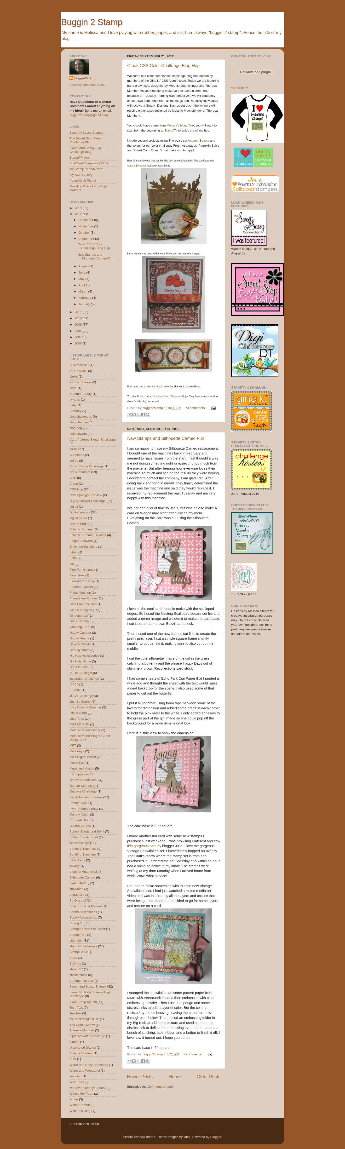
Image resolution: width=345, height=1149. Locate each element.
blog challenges (80, 416)
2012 (79, 214)
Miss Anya (76, 751)
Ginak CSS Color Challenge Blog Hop (163, 65)
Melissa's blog (176, 125)
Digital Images (79, 512)
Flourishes (76, 575)
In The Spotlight (80, 673)
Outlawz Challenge (83, 791)
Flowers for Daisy (81, 581)
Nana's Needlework (83, 780)
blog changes (79, 422)
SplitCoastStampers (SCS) (88, 163)
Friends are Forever (83, 598)
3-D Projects (78, 371)
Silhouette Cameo (82, 877)
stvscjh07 (76, 969)
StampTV (170, 130)
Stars (73, 957)
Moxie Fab (77, 762)
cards (73, 449)
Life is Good (78, 713)
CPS (72, 478)
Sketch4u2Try (79, 883)
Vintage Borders (81, 1053)
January (84, 304)
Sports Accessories (83, 912)
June (82, 272)
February (85, 297)
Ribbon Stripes (80, 825)
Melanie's (161, 396)
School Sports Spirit (83, 837)
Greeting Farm (79, 627)
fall (71, 564)
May (81, 279)
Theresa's (176, 396)
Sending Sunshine (82, 854)
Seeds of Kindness (83, 848)
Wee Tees (76, 1082)
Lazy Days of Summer (85, 707)
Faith (73, 558)
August (83, 266)
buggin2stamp (85, 78)
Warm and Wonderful (84, 1070)
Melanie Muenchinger (84, 730)
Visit (239, 87)
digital (73, 506)
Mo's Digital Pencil (82, 757)
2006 (79, 343)
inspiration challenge (84, 678)
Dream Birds (78, 524)
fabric (73, 552)
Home (175, 1076)
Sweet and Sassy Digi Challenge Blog (85, 150)
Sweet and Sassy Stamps (87, 986)
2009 (79, 324)
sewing (74, 866)
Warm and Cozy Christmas (88, 1065)
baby (72, 405)
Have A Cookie (80, 644)
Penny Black (78, 803)
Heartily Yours (79, 650)
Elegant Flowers (81, 541)
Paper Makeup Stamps (85, 797)
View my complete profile (87, 84)
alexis (73, 376)
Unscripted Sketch (82, 1047)
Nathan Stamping (81, 785)
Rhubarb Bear (79, 820)
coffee (73, 460)
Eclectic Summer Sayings (87, 535)
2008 (79, 331)
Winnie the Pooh (81, 1093)
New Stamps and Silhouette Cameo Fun (165, 438)
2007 (79, 337)
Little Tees (76, 718)
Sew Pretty (77, 860)
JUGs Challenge (81, 696)
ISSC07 (75, 690)
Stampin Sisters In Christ (87, 929)
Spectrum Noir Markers (86, 906)
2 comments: (193, 1054)
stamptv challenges (83, 946)
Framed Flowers (81, 587)
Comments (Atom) (160, 1086)
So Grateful (77, 900)
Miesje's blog (154, 386)
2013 (79, 208)
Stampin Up (77, 934)
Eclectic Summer (81, 529)
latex (187, 1137)
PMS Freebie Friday (83, 808)
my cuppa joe (79, 774)
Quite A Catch (79, 814)
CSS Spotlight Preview (85, 495)
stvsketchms (78, 975)
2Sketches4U (79, 365)
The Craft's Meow (82, 1025)
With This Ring (80, 1111)
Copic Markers (79, 472)
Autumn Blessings (136, 165)
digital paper (78, 518)
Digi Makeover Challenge (87, 501)
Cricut (73, 483)
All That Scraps (80, 382)
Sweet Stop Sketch (83, 1002)
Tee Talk (75, 1013)
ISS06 (73, 684)
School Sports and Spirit (86, 831)
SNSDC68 (76, 894)
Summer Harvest (81, 980)
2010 (79, 318)
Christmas (76, 455)
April (82, 285)
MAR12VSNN (79, 724)
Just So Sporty (80, 701)
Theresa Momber (81, 1030)
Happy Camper (80, 632)
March (83, 291)
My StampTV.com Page (86, 169)
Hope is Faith (79, 667)
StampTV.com (79, 157)
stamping (76, 940)
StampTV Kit (78, 952)
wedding (75, 1076)
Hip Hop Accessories (84, 655)
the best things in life (84, 1019)
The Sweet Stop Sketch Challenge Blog (86, 140)
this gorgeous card (141, 846)
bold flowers (78, 434)
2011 (79, 312)
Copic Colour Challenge (86, 466)
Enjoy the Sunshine (83, 546)
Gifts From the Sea (83, 604)
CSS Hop (76, 489)
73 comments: (196, 408)
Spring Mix (77, 923)
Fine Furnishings (81, 569)
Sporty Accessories (83, 917)
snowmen (76, 889)
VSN (72, 1059)
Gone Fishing (79, 621)
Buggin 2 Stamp (91, 22)
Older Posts (208, 1076)
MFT (72, 745)
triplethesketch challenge (87, 1036)
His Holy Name (80, 661)
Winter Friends (80, 1105)
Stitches (75, 963)
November (86, 226)
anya (72, 388)
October (84, 232)
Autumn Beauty (198, 140)
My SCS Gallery (80, 175)
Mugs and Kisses (81, 768)
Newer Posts (140, 1076)
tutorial (74, 1042)
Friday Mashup (80, 592)
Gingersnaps (78, 615)
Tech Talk (76, 1007)
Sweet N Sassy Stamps (86, 132)
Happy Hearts (79, 638)
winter (73, 1099)
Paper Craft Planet (82, 180)
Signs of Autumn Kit (83, 871)
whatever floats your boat (87, 1088)
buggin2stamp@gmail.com (88, 115)
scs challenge (79, 843)
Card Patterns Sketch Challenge (92, 439)
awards (74, 399)
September (86, 239)
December (86, 220)
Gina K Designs (80, 610)
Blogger (215, 1137)
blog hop (75, 428)
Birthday (75, 411)
